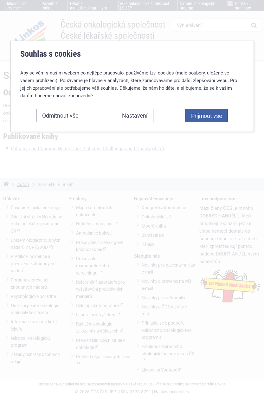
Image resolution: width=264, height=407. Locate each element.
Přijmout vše (206, 101)
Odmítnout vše (60, 101)
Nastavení (134, 101)
